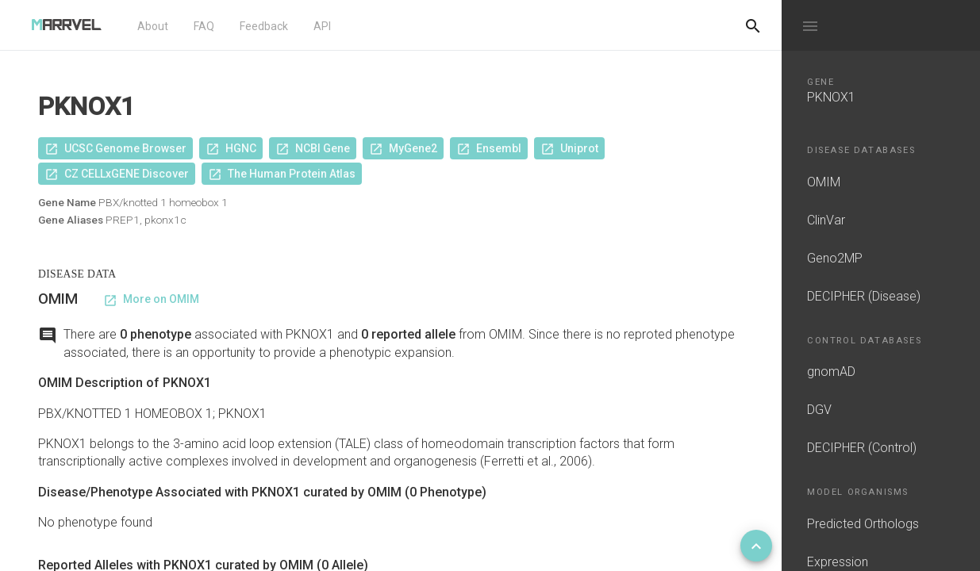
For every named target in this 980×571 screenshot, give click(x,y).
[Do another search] (753, 25)
